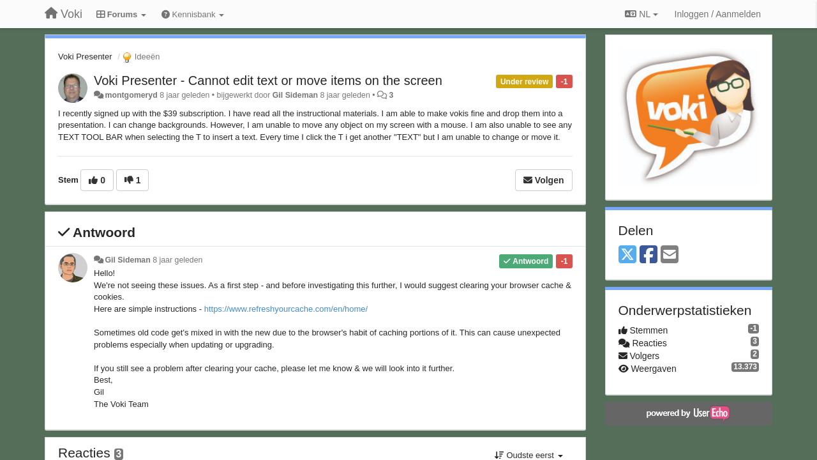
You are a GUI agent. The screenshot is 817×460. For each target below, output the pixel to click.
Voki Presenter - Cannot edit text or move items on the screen (268, 80)
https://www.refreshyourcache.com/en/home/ (286, 309)
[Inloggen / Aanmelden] (718, 14)
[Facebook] (648, 255)
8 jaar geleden (177, 260)
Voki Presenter (85, 56)
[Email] (669, 255)
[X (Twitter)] (627, 255)
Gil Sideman (295, 95)
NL (641, 14)
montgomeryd (131, 95)
